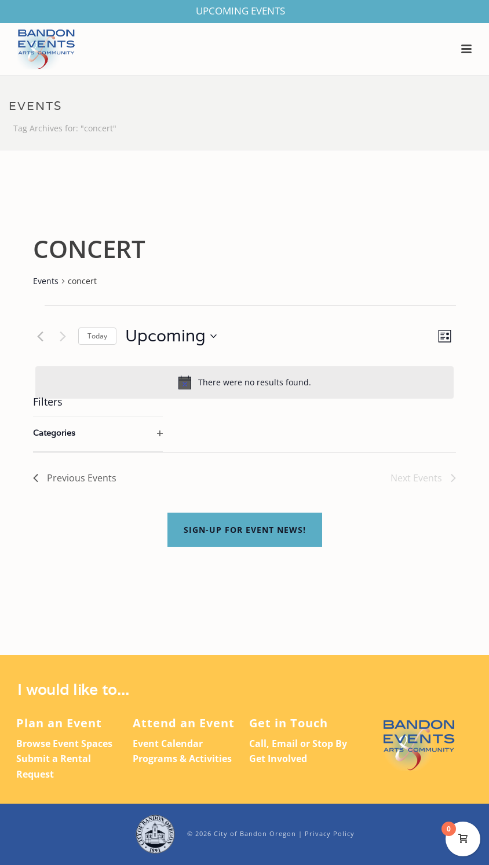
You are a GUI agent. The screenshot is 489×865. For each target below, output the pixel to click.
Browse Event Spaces (64, 743)
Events (46, 280)
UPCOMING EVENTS (240, 10)
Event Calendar (168, 743)
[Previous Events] (40, 336)
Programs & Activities (182, 758)
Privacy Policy (330, 833)
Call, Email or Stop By (298, 743)
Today (97, 336)
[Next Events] (63, 336)
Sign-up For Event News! (245, 529)
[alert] (244, 382)
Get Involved (278, 758)
